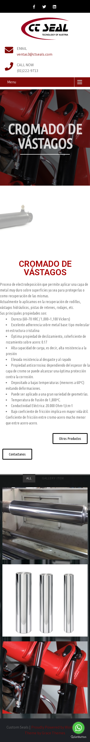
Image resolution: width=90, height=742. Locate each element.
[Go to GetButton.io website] (78, 737)
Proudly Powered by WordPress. (57, 727)
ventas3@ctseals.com (34, 54)
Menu (11, 82)
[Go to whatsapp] (78, 728)
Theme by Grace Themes (45, 732)
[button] (70, 438)
